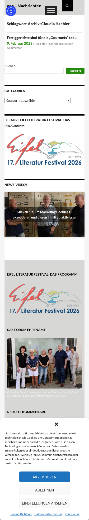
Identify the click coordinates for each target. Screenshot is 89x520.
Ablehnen (44, 490)
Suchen (10, 66)
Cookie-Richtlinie (21, 514)
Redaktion (40, 43)
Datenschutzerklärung (48, 514)
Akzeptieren (44, 477)
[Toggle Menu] (51, 10)
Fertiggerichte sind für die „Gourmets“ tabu (42, 37)
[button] (56, 424)
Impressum (72, 514)
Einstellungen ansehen (44, 503)
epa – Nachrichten (24, 5)
